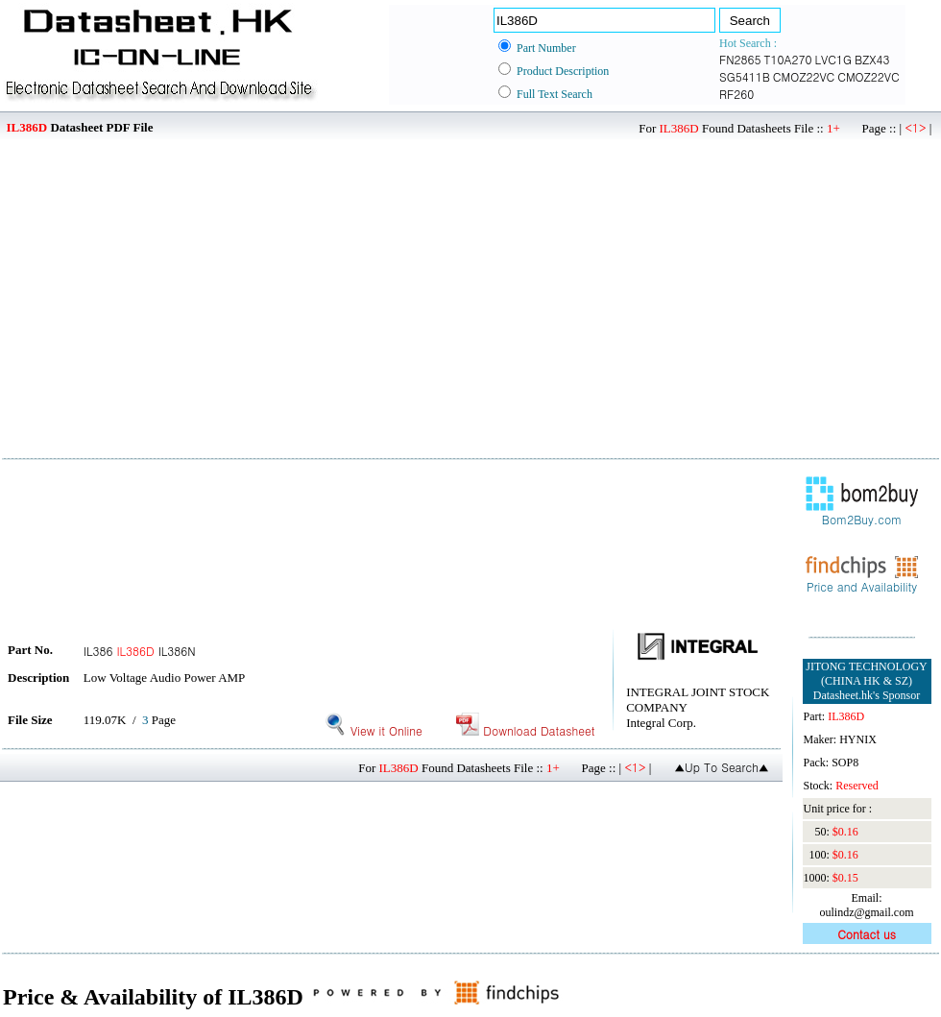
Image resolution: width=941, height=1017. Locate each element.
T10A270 (788, 59)
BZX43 (872, 59)
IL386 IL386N (140, 650)
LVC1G (833, 59)
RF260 (736, 93)
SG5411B (744, 76)
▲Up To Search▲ (721, 767)
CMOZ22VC (803, 76)
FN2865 (740, 59)
